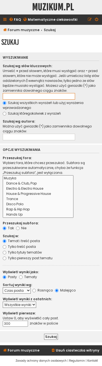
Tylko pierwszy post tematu (27, 258)
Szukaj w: (11, 236)
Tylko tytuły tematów (22, 252)
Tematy (28, 277)
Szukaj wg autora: (19, 121)
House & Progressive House (38, 194)
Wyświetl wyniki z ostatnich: (27, 299)
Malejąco (65, 290)
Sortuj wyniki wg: (17, 284)
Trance (38, 199)
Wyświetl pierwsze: (19, 313)
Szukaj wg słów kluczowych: (27, 66)
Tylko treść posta (19, 246)
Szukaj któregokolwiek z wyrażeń (32, 113)
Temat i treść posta (21, 241)
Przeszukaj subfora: (21, 223)
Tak (8, 228)
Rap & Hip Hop (38, 209)
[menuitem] (15, 19)
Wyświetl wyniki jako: (21, 272)
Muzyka (38, 178)
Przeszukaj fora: (17, 158)
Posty (10, 277)
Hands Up (38, 214)
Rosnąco (42, 290)
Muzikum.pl (53, 7)
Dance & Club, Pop (38, 183)
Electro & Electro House (38, 188)
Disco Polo (38, 204)
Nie (21, 228)
